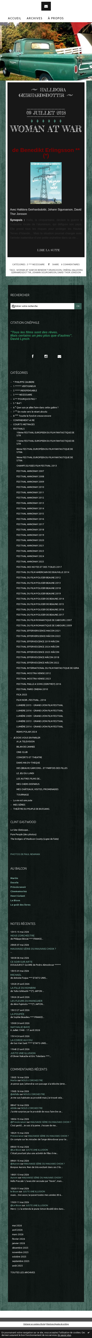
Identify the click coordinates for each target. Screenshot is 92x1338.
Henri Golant (17, 907)
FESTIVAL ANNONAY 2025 (30, 572)
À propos (56, 18)
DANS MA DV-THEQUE (28, 773)
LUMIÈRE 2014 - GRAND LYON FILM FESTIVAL (39, 737)
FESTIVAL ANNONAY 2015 (30, 524)
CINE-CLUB (22, 763)
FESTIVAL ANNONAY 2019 (30, 546)
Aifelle (13, 1119)
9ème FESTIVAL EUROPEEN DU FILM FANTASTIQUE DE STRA (44, 470)
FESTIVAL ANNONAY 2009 (30, 492)
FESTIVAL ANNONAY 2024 (30, 567)
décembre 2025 (20, 1258)
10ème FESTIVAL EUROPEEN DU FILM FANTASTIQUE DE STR (45, 445)
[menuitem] (15, 18)
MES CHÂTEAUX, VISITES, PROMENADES (37, 800)
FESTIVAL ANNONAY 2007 (30, 482)
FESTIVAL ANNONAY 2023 (30, 562)
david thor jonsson (69, 283)
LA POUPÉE (17, 1024)
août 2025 (17, 1276)
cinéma (67, 281)
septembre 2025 (21, 1272)
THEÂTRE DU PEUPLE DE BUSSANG (31, 820)
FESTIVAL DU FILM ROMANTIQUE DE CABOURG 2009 (44, 636)
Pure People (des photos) (23, 845)
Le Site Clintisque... (20, 841)
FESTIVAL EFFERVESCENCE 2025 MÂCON (37, 663)
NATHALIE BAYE (20, 1037)
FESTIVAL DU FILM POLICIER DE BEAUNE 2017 (40, 625)
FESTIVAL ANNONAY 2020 (30, 551)
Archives (35, 18)
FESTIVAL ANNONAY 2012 (30, 508)
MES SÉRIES (19, 815)
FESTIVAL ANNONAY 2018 (30, 540)
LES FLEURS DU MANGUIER (26, 1011)
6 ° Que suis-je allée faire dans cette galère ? (35, 418)
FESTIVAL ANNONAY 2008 (30, 487)
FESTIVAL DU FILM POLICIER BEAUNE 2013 (38, 594)
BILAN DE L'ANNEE (25, 757)
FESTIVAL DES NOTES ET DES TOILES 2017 (39, 578)
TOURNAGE (22, 805)
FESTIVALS (19, 439)
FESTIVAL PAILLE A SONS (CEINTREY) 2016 (38, 695)
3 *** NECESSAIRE (36, 275)
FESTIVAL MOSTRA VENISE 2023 (33, 689)
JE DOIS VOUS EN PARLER (26, 748)
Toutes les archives (22, 1283)
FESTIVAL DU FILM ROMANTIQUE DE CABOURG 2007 (44, 631)
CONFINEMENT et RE (24, 431)
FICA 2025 (21, 705)
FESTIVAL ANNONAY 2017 (30, 535)
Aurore (14, 1188)
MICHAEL (15, 985)
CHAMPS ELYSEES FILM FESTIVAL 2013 (36, 476)
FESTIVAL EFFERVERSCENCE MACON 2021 (38, 641)
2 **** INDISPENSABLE (25, 401)
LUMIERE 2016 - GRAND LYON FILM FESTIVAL (39, 721)
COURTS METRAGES (24, 435)
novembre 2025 (20, 1263)
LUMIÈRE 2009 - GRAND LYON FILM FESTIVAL (39, 727)
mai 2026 (17, 1236)
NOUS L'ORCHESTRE (22, 946)
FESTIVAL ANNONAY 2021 (30, 556)
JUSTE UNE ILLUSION (22, 1064)
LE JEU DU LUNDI (25, 784)
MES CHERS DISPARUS (28, 795)
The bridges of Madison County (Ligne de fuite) (34, 850)
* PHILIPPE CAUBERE (23, 393)
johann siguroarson (44, 283)
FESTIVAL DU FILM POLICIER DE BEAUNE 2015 (40, 615)
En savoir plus (64, 1335)
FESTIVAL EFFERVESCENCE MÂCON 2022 (37, 673)
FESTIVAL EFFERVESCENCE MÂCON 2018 (37, 668)
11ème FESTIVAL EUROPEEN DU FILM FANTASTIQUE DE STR (45, 453)
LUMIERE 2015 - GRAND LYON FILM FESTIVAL (39, 716)
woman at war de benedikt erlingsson (39, 281)
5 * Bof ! (17, 414)
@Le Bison (15, 1160)
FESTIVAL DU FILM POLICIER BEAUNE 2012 (38, 588)
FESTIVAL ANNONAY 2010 (30, 498)
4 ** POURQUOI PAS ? (24, 410)
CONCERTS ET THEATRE (29, 768)
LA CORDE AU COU (21, 1051)
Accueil (14, 18)
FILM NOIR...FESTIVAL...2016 (31, 711)
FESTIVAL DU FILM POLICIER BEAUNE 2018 (38, 599)
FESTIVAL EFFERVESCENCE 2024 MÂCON (37, 657)
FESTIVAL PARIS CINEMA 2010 (32, 700)
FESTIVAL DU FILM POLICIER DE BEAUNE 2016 (40, 620)
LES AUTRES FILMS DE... (28, 789)
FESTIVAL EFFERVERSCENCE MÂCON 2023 (38, 647)
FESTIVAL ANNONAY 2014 (30, 519)
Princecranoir (17, 1147)
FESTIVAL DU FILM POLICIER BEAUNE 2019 (38, 604)
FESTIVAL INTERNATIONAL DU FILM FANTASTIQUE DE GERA (47, 679)
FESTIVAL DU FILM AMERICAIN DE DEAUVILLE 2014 (42, 583)
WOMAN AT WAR (46, 134)
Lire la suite (48, 261)
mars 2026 (17, 1245)
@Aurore (15, 1174)
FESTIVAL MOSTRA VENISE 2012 (33, 684)
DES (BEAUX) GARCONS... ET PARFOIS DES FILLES (42, 779)
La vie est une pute (22, 811)
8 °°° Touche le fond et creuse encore (32, 427)
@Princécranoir (18, 1133)
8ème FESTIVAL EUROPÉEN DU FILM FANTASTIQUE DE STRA (44, 461)
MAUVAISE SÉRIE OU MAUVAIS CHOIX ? (33, 959)
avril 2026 (17, 1241)
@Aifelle (14, 1105)
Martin (13, 1091)
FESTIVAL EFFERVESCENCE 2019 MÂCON (37, 652)
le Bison (14, 1202)
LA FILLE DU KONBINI (23, 998)
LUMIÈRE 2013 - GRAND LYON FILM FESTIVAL (39, 732)
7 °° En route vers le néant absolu (30, 422)
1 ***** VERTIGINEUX (24, 397)
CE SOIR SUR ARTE (21, 972)
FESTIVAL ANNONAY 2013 (30, 514)
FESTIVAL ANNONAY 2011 (30, 503)
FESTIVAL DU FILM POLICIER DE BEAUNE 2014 (40, 609)
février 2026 (18, 1250)
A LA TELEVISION (25, 752)
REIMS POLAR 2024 (26, 742)
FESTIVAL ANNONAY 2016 (30, 530)
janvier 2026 (18, 1254)
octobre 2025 (19, 1267)
